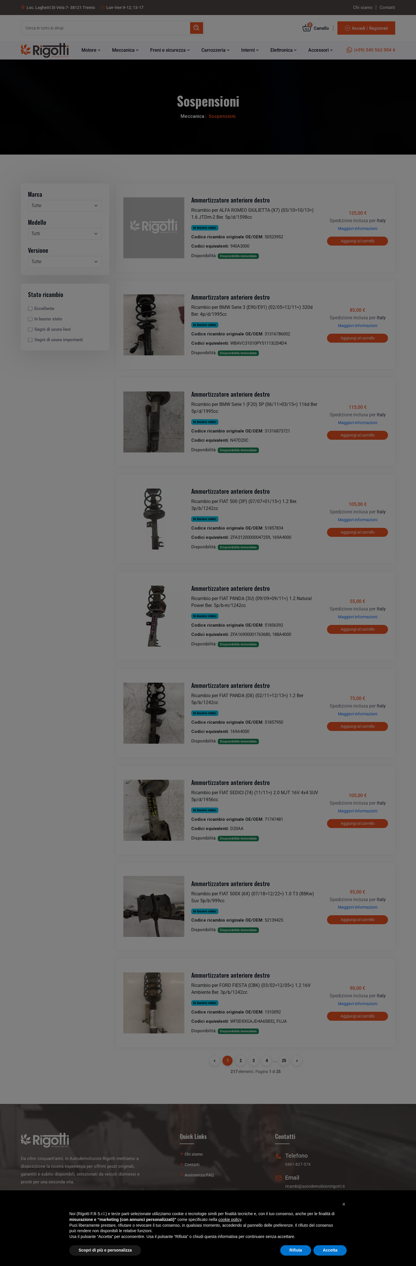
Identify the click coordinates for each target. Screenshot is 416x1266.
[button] (343, 1204)
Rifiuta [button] (295, 1250)
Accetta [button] (330, 1250)
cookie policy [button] (229, 1219)
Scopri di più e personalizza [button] (105, 1250)
